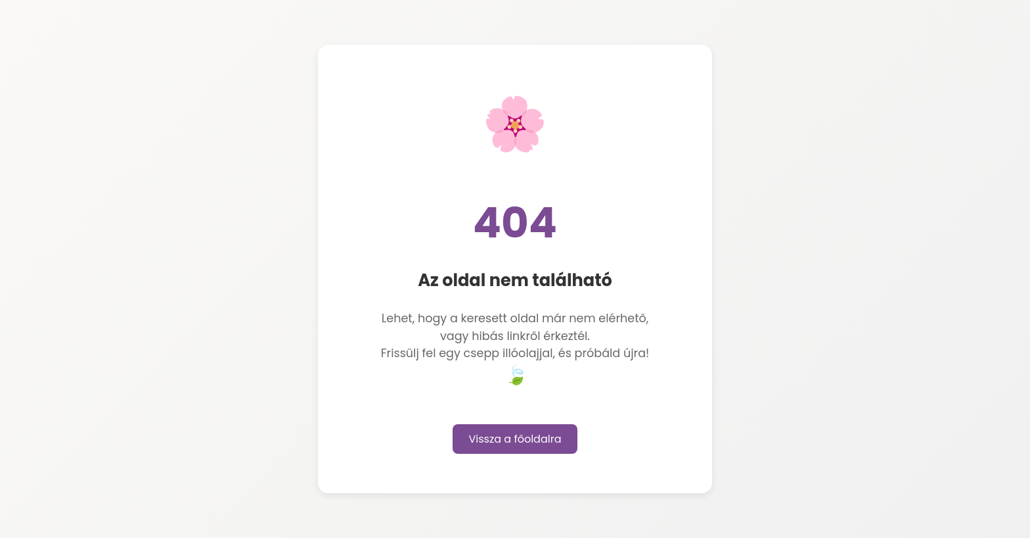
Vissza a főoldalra (515, 439)
